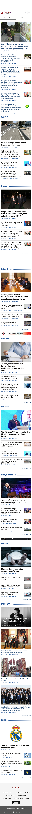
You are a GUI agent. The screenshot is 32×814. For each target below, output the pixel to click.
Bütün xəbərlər (25, 182)
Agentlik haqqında (6, 793)
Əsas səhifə (8, 18)
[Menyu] (29, 12)
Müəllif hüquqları (21, 795)
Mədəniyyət (6, 604)
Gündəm (5, 406)
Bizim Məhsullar (10, 795)
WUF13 (4, 117)
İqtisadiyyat (6, 269)
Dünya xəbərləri (8, 475)
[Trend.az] (6, 12)
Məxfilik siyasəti (18, 798)
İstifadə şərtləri (7, 798)
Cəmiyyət (5, 338)
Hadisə (4, 543)
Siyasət (4, 186)
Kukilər (27, 798)
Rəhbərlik (27, 793)
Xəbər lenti (24, 18)
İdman (4, 720)
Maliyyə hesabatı (18, 793)
